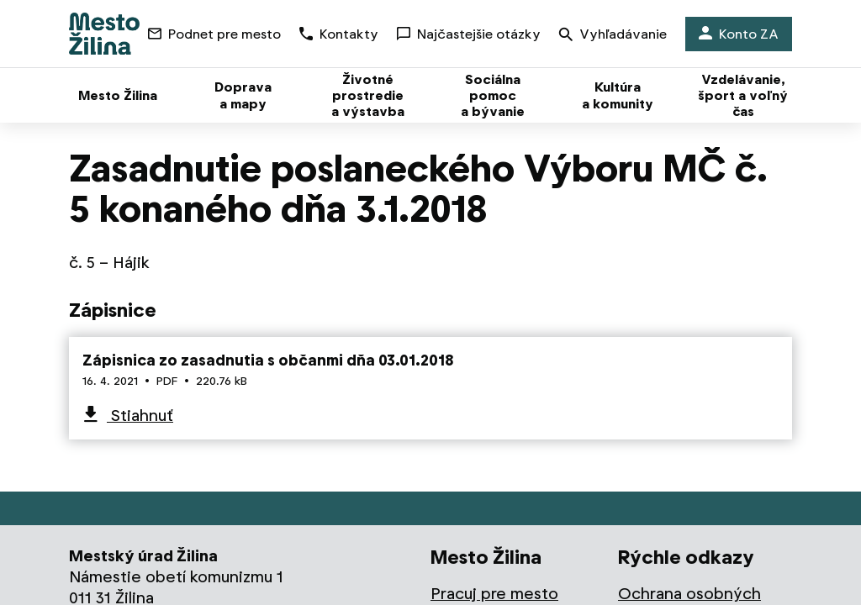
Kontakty (338, 34)
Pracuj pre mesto (494, 594)
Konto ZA (739, 34)
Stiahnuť (140, 416)
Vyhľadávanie (613, 35)
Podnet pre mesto (214, 34)
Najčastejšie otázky (469, 34)
